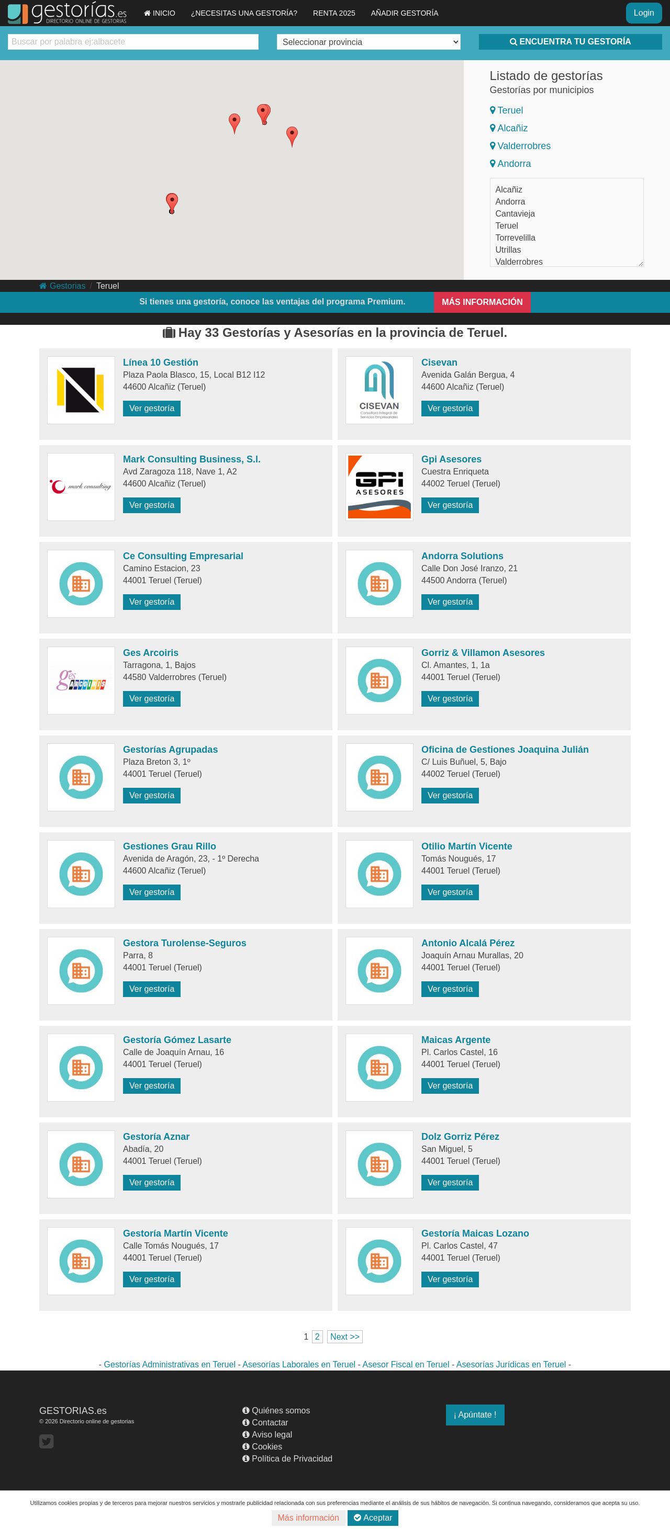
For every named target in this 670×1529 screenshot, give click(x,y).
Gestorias (62, 285)
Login (644, 12)
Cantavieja (515, 213)
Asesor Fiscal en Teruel (405, 1364)
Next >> (345, 1336)
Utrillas (508, 249)
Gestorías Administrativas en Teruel (170, 1364)
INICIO (159, 13)
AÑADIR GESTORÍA (405, 13)
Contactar (265, 1422)
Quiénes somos (276, 1410)
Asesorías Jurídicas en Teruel (511, 1364)
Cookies (262, 1446)
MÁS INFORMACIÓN (482, 302)
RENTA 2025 (334, 13)
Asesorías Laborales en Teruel (298, 1364)
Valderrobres (520, 146)
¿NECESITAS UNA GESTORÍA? (244, 13)
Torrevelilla (515, 237)
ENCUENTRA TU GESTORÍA (570, 41)
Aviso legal (267, 1434)
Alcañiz (509, 128)
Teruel (506, 110)
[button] (263, 114)
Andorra (510, 163)
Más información (308, 1517)
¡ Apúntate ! (475, 1414)
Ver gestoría (151, 408)
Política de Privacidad (287, 1458)
